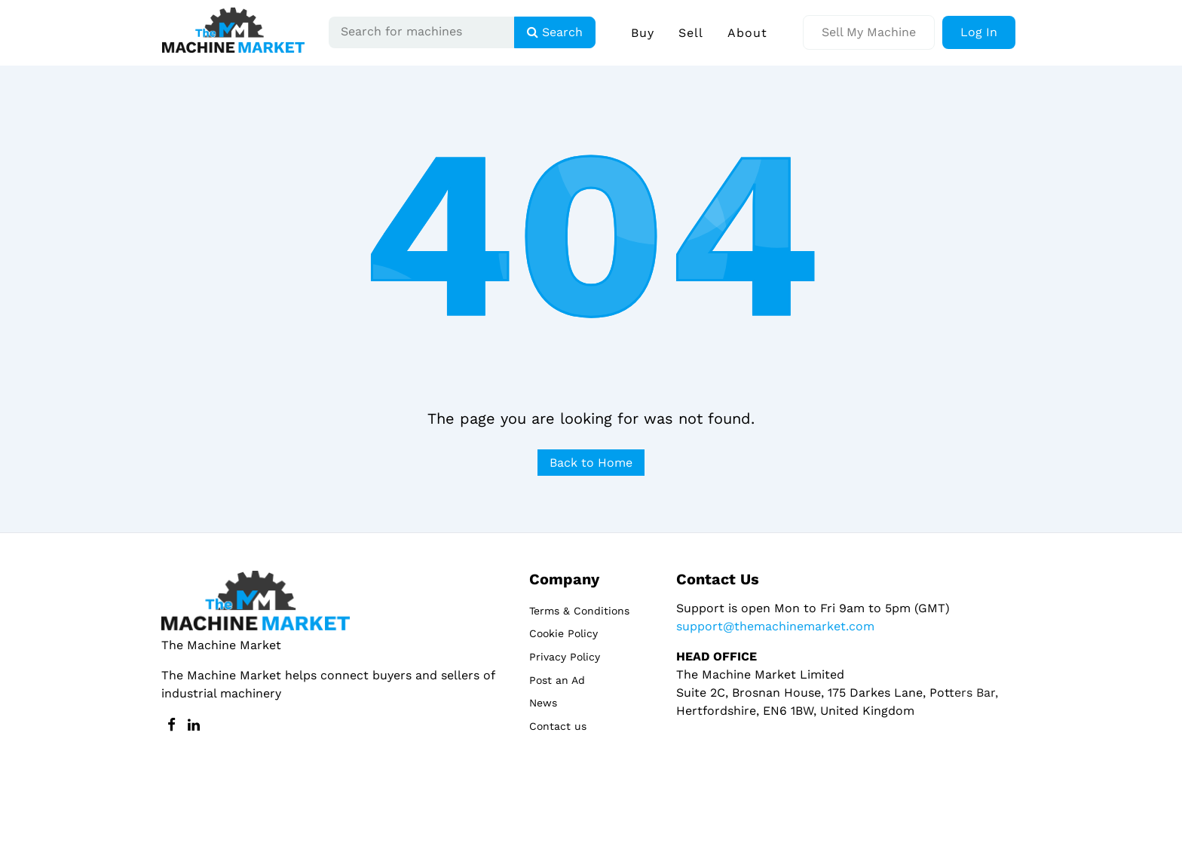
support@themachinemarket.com (775, 626)
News (543, 703)
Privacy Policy (564, 657)
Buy (642, 33)
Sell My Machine (869, 32)
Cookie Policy (563, 633)
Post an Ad (557, 680)
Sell (690, 33)
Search (555, 32)
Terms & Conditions (579, 611)
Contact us (557, 726)
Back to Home (591, 462)
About (747, 33)
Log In (978, 32)
